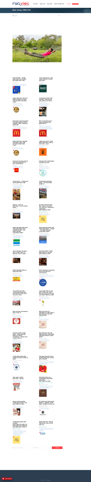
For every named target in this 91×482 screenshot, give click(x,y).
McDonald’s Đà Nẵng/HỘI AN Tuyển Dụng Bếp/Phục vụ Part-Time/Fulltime (20, 162)
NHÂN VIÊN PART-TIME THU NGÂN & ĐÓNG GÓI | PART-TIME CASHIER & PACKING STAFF (20, 100)
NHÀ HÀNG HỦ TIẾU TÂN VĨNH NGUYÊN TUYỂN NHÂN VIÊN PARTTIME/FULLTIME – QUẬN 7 (46, 334)
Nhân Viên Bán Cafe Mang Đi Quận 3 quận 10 (20, 312)
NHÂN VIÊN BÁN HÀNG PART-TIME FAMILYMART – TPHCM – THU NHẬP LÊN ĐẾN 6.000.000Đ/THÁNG (47, 229)
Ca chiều (41, 187)
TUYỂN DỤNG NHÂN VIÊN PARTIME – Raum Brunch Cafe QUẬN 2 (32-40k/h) (45, 99)
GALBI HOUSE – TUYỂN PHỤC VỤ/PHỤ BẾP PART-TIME (20, 182)
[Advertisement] (37, 26)
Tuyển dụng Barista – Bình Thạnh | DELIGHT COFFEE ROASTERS (46, 79)
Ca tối (51, 386)
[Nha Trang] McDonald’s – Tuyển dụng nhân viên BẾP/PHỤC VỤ (46, 122)
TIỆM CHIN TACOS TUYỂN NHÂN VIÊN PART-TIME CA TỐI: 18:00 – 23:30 (46, 142)
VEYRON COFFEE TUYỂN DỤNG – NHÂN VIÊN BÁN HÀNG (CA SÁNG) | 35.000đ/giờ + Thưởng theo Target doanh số (20, 335)
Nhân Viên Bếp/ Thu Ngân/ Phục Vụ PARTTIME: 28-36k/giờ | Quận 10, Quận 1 (20, 252)
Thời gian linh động (43, 105)
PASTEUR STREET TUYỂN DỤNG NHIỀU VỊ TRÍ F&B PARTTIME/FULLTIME (46, 252)
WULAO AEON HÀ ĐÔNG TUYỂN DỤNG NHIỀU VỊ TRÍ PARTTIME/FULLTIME (20, 403)
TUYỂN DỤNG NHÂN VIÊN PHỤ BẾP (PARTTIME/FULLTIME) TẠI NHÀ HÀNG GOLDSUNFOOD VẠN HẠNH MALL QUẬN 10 (20, 424)
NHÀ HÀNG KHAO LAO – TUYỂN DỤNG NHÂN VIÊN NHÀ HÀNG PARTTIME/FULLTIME (45, 379)
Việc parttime (48, 480)
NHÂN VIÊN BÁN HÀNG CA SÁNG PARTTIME (20, 271)
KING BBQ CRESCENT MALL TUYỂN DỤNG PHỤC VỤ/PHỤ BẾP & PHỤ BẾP (46, 358)
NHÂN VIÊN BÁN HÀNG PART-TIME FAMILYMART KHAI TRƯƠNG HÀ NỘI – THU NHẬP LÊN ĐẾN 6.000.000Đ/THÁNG (20, 230)
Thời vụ (51, 362)
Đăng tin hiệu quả (59, 3)
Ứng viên (49, 3)
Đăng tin (42, 3)
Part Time (41, 83)
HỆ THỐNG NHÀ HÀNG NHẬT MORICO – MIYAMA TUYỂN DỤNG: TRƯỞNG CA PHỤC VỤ (46, 403)
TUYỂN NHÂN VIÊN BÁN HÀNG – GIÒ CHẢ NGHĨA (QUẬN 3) (45, 183)
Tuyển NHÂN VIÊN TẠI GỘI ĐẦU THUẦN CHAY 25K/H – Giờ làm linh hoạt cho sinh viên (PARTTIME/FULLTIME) (46, 292)
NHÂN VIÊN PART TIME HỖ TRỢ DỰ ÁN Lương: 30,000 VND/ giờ (46, 423)
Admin (16, 15)
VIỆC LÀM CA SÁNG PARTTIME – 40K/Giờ (18, 378)
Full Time (15, 105)
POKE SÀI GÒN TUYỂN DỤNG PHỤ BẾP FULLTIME (46, 162)
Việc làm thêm (42, 480)
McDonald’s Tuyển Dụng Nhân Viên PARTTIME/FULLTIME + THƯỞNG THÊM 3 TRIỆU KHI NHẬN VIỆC (20, 122)
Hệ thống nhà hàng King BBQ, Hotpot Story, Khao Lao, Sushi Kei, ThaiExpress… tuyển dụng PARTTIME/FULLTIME (47, 207)
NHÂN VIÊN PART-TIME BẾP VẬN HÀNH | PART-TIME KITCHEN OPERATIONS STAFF (20, 143)
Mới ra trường (47, 126)
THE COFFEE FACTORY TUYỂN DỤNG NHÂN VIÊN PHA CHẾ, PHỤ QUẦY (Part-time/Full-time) (20, 292)
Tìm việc (35, 3)
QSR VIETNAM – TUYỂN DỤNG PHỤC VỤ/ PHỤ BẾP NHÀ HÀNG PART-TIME (19, 79)
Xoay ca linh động (17, 237)
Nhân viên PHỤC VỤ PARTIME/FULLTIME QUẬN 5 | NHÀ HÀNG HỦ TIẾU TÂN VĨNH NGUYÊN (47, 313)
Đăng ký (69, 3)
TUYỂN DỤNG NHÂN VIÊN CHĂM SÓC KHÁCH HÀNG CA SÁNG (20, 358)
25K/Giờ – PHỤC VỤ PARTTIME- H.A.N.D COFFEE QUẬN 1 (20, 206)
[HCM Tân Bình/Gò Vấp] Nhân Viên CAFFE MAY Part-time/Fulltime (47, 271)
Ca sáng (15, 317)
